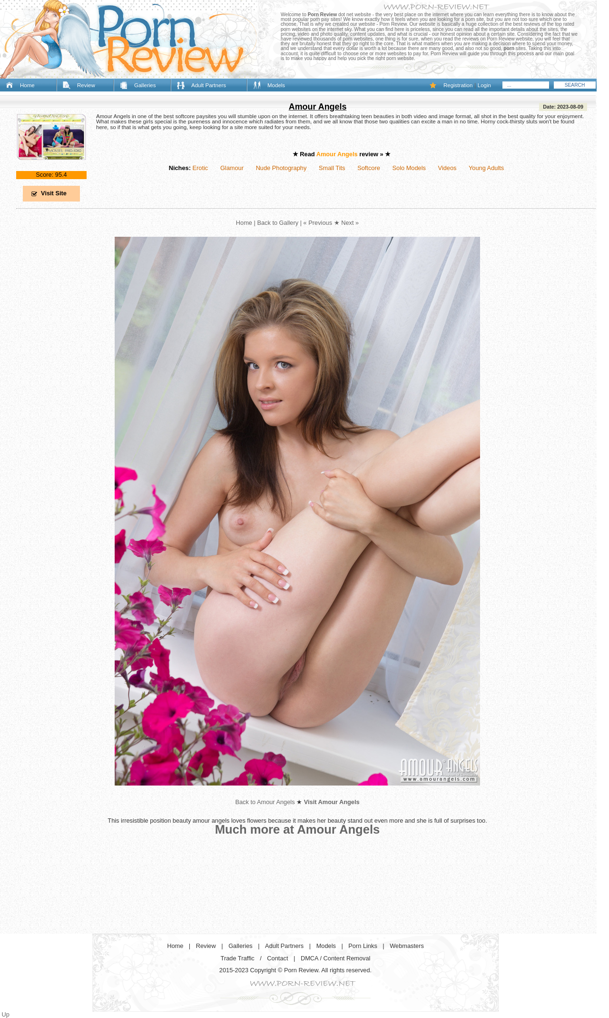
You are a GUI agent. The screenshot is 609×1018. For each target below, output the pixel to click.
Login (484, 85)
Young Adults (486, 167)
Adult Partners (208, 85)
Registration (457, 85)
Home (27, 85)
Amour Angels (318, 106)
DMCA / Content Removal (336, 958)
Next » (350, 222)
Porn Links (362, 945)
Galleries (145, 85)
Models (276, 85)
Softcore (368, 167)
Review (86, 85)
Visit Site (54, 193)
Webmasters (407, 945)
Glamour (232, 167)
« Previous (318, 222)
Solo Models (409, 167)
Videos (447, 167)
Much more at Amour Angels (297, 829)
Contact (277, 958)
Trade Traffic (238, 958)
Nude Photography (281, 167)
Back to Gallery (277, 222)
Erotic (200, 167)
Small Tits (332, 167)
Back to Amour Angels (265, 802)
